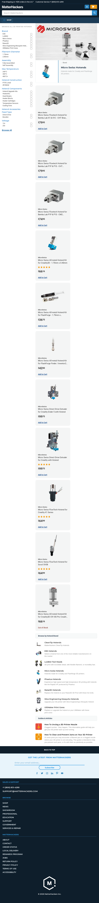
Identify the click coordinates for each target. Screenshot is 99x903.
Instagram (47, 773)
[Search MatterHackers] (94, 12)
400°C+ (5, 76)
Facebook (37, 773)
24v (4, 126)
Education (8, 817)
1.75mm (6, 54)
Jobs (5, 858)
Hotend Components (12, 88)
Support (7, 821)
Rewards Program (13, 854)
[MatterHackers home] (49, 883)
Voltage (5, 121)
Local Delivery (10, 850)
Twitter (42, 773)
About (6, 840)
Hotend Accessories (11, 109)
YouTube (62, 773)
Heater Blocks (8, 98)
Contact (7, 843)
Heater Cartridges (9, 101)
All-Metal (6, 85)
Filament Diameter (11, 52)
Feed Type (7, 112)
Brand (65, 63)
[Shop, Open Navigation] (7, 20)
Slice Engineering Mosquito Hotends (15, 46)
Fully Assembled (9, 63)
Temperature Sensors (10, 103)
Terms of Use (9, 868)
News (5, 806)
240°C (5, 72)
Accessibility (9, 872)
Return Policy (10, 861)
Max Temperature (10, 69)
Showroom (9, 810)
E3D (4, 34)
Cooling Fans (7, 106)
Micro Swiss (7, 39)
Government (9, 824)
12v (4, 123)
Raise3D (6, 43)
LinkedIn (52, 773)
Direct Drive (7, 115)
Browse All (7, 130)
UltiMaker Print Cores (10, 48)
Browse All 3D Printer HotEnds (17, 27)
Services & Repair (12, 828)
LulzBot (5, 36)
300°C (5, 74)
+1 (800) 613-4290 (57, 2)
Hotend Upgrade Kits (10, 91)
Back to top (49, 750)
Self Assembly (8, 65)
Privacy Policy (10, 865)
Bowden (6, 117)
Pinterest (57, 773)
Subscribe (49, 767)
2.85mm (6, 57)
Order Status (10, 847)
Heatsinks (6, 94)
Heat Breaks (7, 96)
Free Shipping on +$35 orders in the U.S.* (18, 2)
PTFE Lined (7, 83)
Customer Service (43, 2)
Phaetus (6, 41)
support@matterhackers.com (20, 791)
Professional (10, 814)
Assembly (6, 60)
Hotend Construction (12, 80)
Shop (5, 803)
